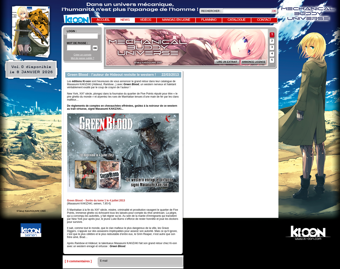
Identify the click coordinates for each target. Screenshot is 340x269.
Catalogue (236, 19)
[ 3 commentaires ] (78, 261)
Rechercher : (211, 11)
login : (72, 31)
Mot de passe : (77, 43)
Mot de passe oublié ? (82, 58)
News (125, 19)
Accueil (103, 19)
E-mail (103, 260)
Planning (208, 19)
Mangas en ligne (176, 19)
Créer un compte (83, 54)
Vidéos (145, 19)
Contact (264, 19)
